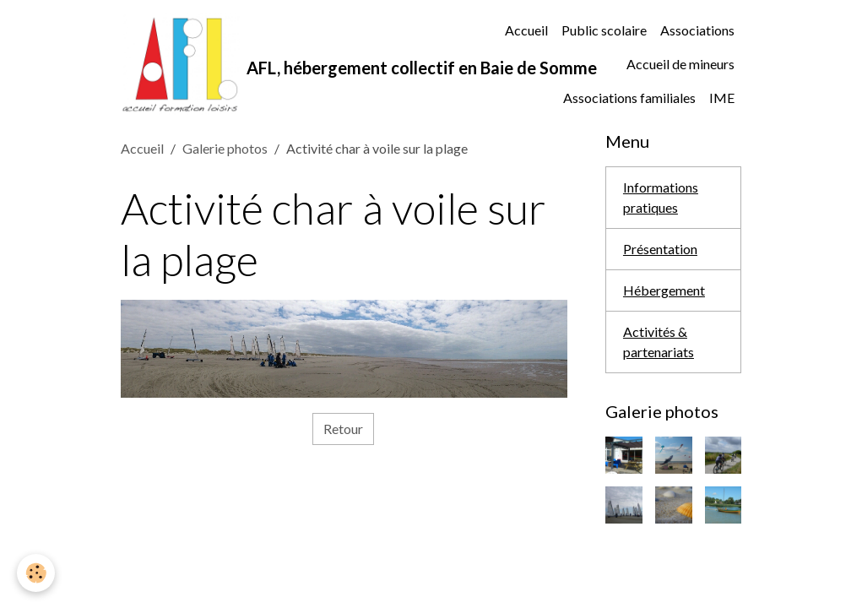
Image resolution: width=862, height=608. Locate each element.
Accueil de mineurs (680, 64)
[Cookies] (36, 573)
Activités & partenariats (658, 341)
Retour (343, 429)
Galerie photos (225, 148)
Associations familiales (629, 98)
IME (722, 98)
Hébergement (664, 290)
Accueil (526, 30)
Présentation (660, 249)
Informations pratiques (660, 197)
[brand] (299, 64)
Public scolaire (604, 30)
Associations (697, 30)
